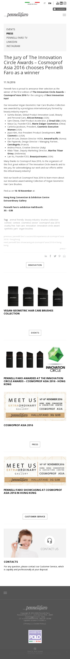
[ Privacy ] (27, 623)
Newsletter (61, 9)
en (49, 3)
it (45, 3)
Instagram (13, 46)
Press (9, 33)
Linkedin (11, 42)
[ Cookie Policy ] (39, 623)
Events (10, 29)
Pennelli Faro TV (16, 37)
